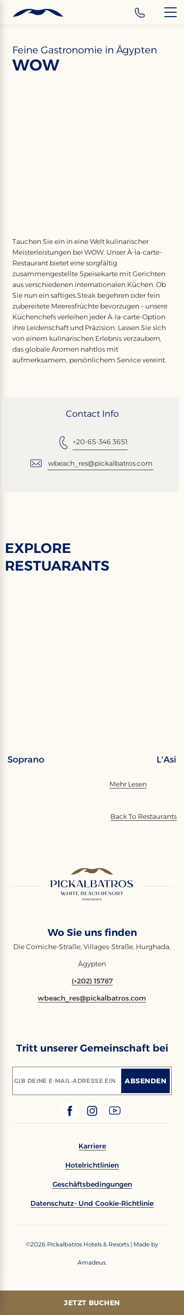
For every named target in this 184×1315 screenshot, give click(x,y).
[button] (88, 194)
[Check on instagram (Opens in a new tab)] (93, 1116)
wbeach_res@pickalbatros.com (100, 463)
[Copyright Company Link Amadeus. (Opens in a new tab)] (92, 1262)
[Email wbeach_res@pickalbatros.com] (92, 998)
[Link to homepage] (92, 885)
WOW (35, 65)
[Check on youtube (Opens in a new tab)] (114, 1116)
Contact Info (92, 413)
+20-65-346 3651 (100, 441)
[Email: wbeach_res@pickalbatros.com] (92, 463)
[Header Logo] (31, 13)
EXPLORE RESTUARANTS (57, 557)
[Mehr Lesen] (128, 784)
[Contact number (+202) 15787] (92, 981)
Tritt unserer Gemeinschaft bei (92, 1048)
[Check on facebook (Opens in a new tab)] (70, 1116)
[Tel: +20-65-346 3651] (92, 442)
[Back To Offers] (143, 816)
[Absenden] (145, 1081)
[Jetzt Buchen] (92, 1303)
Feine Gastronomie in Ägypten (84, 50)
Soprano (25, 759)
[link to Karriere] (92, 1146)
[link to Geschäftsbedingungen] (92, 1184)
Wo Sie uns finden (92, 932)
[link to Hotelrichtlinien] (92, 1165)
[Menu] (170, 12)
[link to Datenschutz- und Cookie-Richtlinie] (92, 1203)
